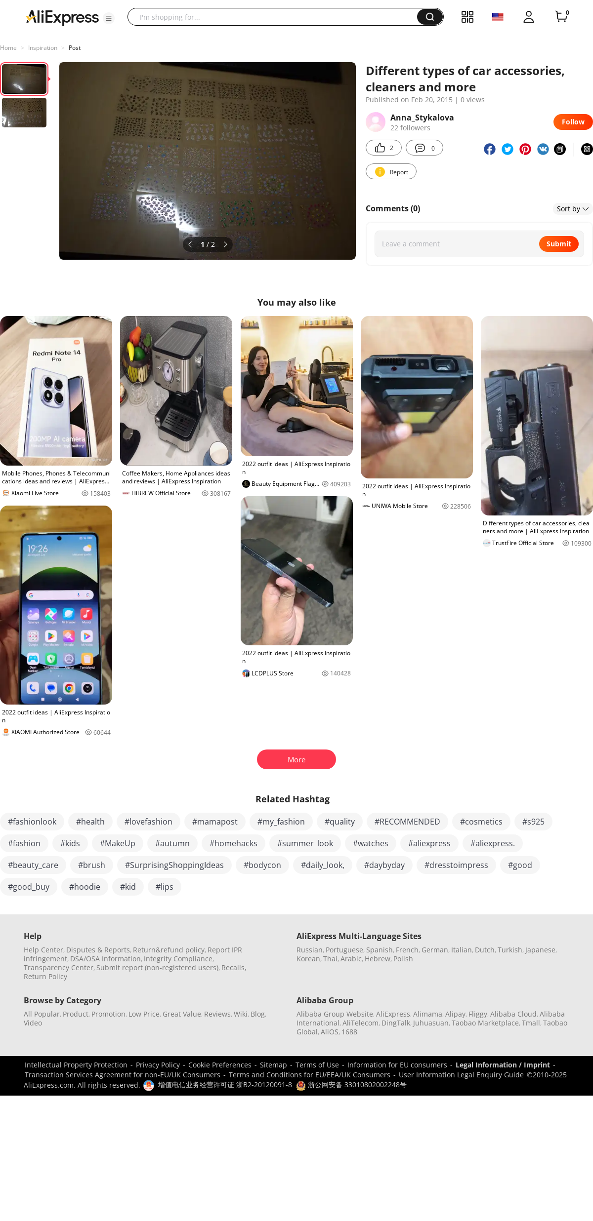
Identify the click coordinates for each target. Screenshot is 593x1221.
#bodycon (262, 865)
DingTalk (395, 1022)
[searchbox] (276, 16)
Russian (309, 949)
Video (33, 1022)
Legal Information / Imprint (503, 1064)
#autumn (172, 843)
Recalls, (234, 967)
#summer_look (305, 843)
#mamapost (215, 821)
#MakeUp (117, 843)
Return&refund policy (169, 949)
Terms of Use (317, 1064)
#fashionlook (32, 821)
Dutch (485, 949)
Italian (461, 949)
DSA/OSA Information (105, 958)
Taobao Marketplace (485, 1022)
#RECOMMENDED (407, 821)
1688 (349, 1031)
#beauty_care (33, 865)
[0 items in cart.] (561, 17)
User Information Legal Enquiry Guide (461, 1074)
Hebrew (377, 958)
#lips (164, 886)
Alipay (455, 1014)
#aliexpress (429, 843)
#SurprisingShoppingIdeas (174, 865)
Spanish (379, 949)
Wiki (241, 1014)
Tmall (531, 1022)
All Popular (42, 1014)
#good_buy (28, 886)
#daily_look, (322, 865)
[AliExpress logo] (62, 17)
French (407, 949)
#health (90, 821)
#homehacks (233, 843)
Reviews (217, 1014)
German (435, 949)
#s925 (533, 821)
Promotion (108, 1014)
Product (75, 1014)
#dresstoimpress (456, 865)
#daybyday (384, 865)
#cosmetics (481, 821)
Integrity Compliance (178, 958)
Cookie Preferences (220, 1064)
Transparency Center (58, 967)
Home (8, 47)
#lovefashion (148, 821)
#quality (340, 821)
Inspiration (42, 47)
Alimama (427, 1014)
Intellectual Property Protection (76, 1064)
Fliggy (477, 1014)
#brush (91, 865)
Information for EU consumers (397, 1064)
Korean (308, 958)
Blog (258, 1014)
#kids (70, 843)
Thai (330, 958)
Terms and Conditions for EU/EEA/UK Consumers (309, 1074)
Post (75, 47)
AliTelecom (360, 1022)
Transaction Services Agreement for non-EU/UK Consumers (122, 1074)
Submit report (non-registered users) (157, 967)
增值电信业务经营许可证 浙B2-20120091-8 (225, 1084)
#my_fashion (281, 821)
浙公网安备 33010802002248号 (351, 1084)
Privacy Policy (158, 1064)
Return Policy (45, 976)
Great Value (182, 1014)
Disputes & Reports (98, 949)
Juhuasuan (431, 1022)
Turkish (510, 949)
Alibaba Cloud (513, 1014)
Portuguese (344, 949)
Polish (403, 958)
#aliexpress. (492, 843)
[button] (109, 18)
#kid (128, 886)
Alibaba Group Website (334, 1014)
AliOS (330, 1031)
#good (520, 865)
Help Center (43, 949)
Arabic (351, 958)
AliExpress (393, 1014)
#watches (370, 843)
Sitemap (273, 1064)
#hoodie (84, 886)
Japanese (540, 949)
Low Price (144, 1014)
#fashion (24, 843)
